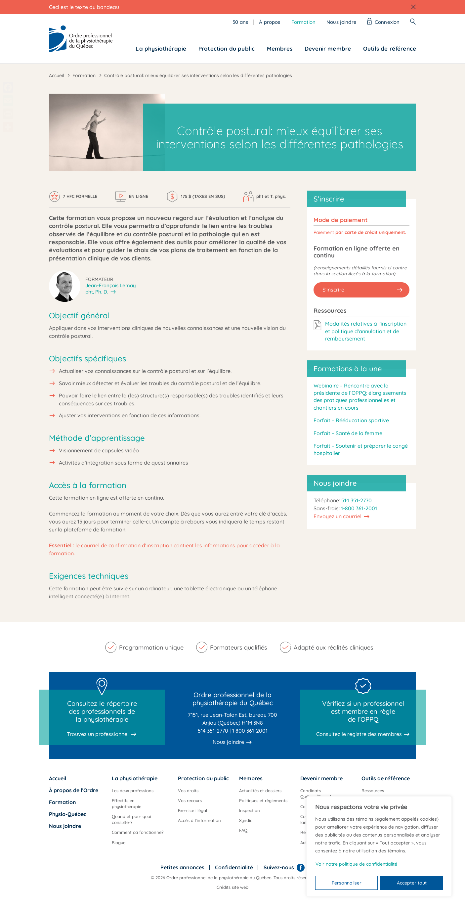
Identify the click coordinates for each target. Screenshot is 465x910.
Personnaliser (346, 883)
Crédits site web (232, 887)
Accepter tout (412, 883)
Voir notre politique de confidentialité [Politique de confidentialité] (356, 864)
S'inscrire (333, 289)
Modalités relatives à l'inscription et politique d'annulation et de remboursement (365, 331)
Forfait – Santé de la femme (348, 433)
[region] (379, 846)
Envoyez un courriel (337, 516)
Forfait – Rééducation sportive (351, 420)
